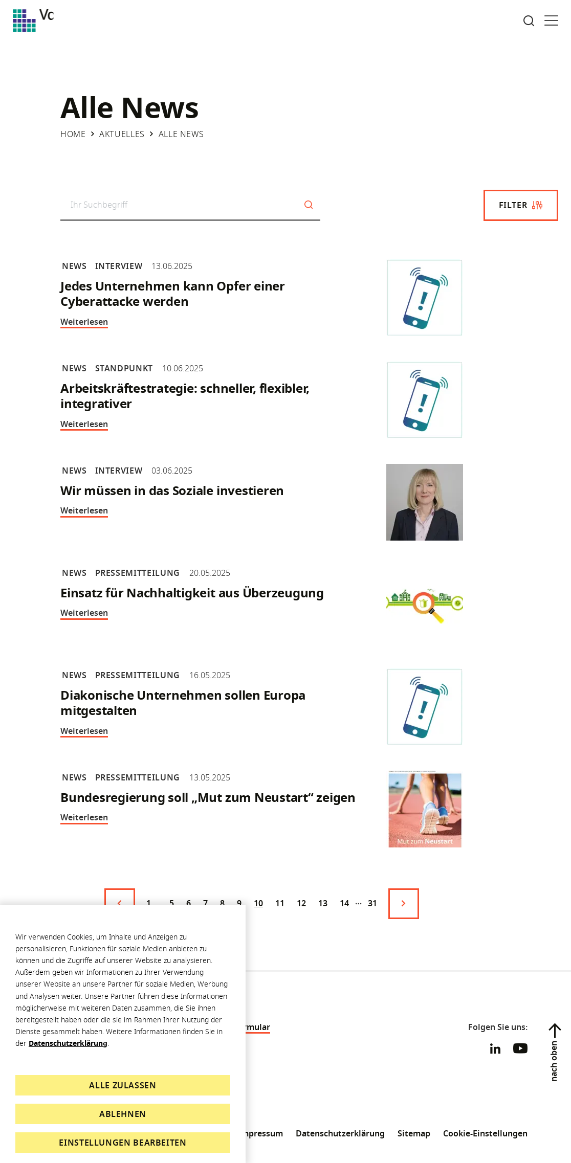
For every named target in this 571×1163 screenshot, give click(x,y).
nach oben (553, 1061)
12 (301, 903)
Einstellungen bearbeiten (122, 1142)
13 (322, 903)
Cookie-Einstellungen (485, 1133)
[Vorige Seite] (119, 903)
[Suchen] (308, 205)
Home (73, 134)
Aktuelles (122, 134)
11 (279, 903)
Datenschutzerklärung (68, 1043)
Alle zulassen (122, 1085)
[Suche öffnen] (528, 21)
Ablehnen (122, 1114)
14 (344, 903)
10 (258, 903)
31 (372, 903)
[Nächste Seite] (403, 903)
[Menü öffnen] (551, 21)
